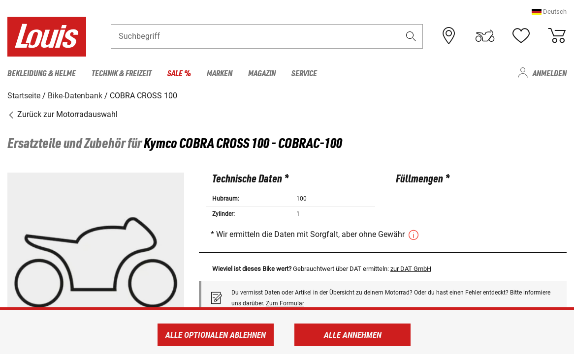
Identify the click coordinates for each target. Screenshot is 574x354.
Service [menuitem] (304, 72)
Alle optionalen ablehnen (215, 335)
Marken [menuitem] (219, 72)
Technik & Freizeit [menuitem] (122, 72)
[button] (549, 12)
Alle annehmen (353, 335)
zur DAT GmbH (410, 268)
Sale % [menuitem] (179, 72)
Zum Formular (285, 302)
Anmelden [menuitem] (550, 72)
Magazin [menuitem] (262, 72)
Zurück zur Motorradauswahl (62, 114)
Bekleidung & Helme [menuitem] (41, 72)
